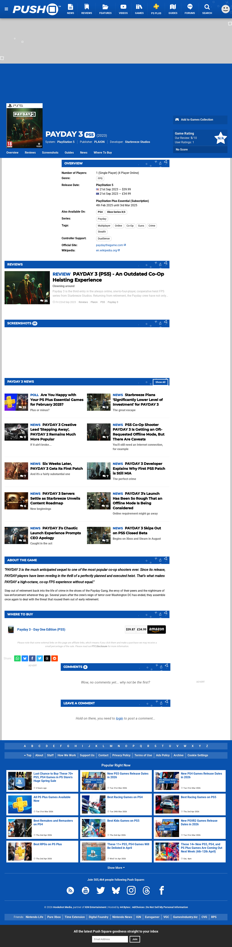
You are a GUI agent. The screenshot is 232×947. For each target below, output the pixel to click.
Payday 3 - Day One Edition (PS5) (41, 629)
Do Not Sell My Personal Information (167, 907)
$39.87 (130, 629)
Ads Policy (163, 755)
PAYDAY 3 (70, 134)
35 (44, 301)
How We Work (67, 755)
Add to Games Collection (194, 119)
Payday (102, 218)
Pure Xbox (54, 917)
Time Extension (75, 917)
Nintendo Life (34, 917)
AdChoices (138, 907)
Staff (50, 755)
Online (118, 225)
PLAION (99, 142)
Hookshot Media (62, 907)
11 (23, 437)
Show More (116, 867)
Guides (69, 152)
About (39, 755)
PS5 (102, 302)
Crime (152, 225)
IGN (138, 917)
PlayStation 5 (65, 142)
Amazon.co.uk (156, 630)
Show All (160, 382)
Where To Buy (103, 152)
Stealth (102, 231)
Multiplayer (104, 225)
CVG (204, 917)
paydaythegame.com (111, 245)
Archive (179, 755)
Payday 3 (113, 302)
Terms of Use (143, 755)
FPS (100, 178)
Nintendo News (122, 917)
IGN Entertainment (95, 907)
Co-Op (130, 225)
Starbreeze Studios (137, 142)
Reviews (30, 152)
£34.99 (141, 629)
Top (27, 755)
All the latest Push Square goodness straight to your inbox (116, 931)
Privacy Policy (121, 755)
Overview (12, 152)
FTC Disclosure (99, 646)
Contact (103, 755)
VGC (166, 917)
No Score (182, 149)
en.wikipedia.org (108, 250)
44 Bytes (125, 907)
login (119, 718)
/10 (194, 138)
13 (105, 506)
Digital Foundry (98, 917)
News (83, 152)
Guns (141, 225)
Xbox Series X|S (116, 212)
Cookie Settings (198, 755)
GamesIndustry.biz (185, 917)
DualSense (104, 238)
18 (22, 540)
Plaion (94, 302)
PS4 (100, 212)
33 (22, 407)
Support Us (87, 755)
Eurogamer (152, 917)
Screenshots (50, 152)
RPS (214, 917)
